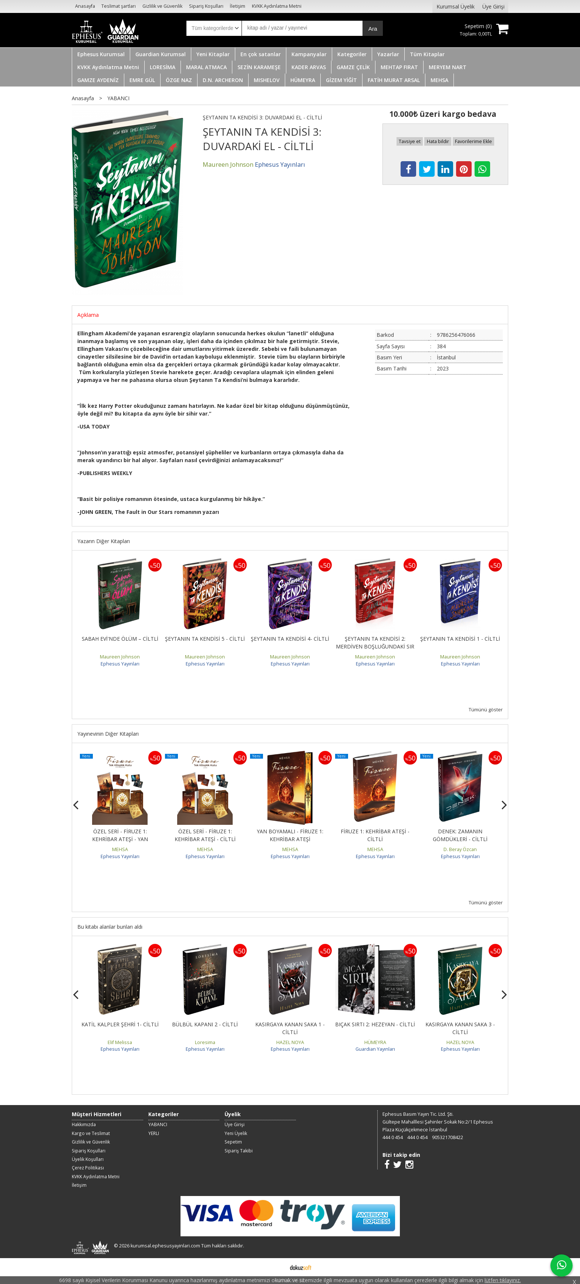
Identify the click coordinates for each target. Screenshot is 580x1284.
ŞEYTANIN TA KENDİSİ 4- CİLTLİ (290, 638)
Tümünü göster (486, 710)
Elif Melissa (120, 1042)
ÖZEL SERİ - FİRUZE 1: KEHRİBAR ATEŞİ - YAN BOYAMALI (120, 839)
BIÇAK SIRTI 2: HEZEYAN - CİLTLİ (375, 1024)
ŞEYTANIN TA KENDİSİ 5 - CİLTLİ (205, 638)
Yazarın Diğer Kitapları (103, 541)
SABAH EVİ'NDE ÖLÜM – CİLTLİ (120, 638)
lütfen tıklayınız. (503, 1280)
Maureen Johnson (120, 657)
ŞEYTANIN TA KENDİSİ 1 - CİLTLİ (460, 638)
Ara (372, 29)
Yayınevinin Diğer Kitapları (108, 733)
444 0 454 (392, 1137)
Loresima (205, 1042)
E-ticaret (278, 1267)
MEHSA (120, 849)
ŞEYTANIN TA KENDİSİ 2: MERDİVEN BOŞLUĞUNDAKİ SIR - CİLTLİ (375, 646)
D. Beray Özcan (460, 849)
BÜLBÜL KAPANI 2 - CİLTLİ (205, 1024)
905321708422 (447, 1137)
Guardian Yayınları (375, 1049)
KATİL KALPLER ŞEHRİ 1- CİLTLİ (120, 1024)
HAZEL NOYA (290, 1042)
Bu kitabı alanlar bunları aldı (109, 926)
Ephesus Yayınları (120, 664)
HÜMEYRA (375, 1042)
